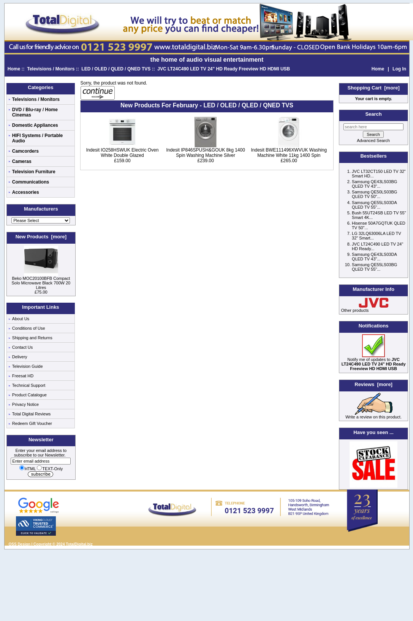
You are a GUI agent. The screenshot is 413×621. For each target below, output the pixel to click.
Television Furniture (33, 171)
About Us (20, 318)
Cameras (22, 161)
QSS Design (19, 544)
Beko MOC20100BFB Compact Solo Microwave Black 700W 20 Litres (41, 281)
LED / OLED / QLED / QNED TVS (115, 69)
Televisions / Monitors (50, 69)
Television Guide (27, 366)
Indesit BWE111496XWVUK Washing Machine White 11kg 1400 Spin (289, 152)
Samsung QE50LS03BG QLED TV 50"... (374, 194)
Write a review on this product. (373, 415)
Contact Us (22, 347)
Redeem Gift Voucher (32, 423)
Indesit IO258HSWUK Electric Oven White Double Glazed (122, 152)
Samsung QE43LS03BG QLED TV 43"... (374, 183)
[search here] (373, 126)
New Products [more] (41, 236)
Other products (355, 310)
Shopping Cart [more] (374, 88)
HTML (27, 468)
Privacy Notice (25, 404)
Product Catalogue (29, 395)
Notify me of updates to (374, 362)
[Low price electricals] (373, 486)
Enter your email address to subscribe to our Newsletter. (41, 455)
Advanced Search (373, 140)
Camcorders (25, 151)
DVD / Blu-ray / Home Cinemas (35, 112)
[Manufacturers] (40, 220)
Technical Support (28, 385)
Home (14, 69)
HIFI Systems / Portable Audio (37, 138)
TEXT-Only (50, 468)
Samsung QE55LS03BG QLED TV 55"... (374, 266)
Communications (30, 182)
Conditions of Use (28, 328)
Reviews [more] (373, 384)
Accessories (25, 192)
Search (373, 114)
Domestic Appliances (35, 125)
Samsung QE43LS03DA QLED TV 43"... (374, 256)
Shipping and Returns (32, 337)
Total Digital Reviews (31, 414)
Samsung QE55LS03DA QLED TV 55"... (374, 204)
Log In (399, 69)
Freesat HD (22, 376)
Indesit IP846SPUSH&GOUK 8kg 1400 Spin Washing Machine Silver (205, 152)
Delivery (19, 356)
